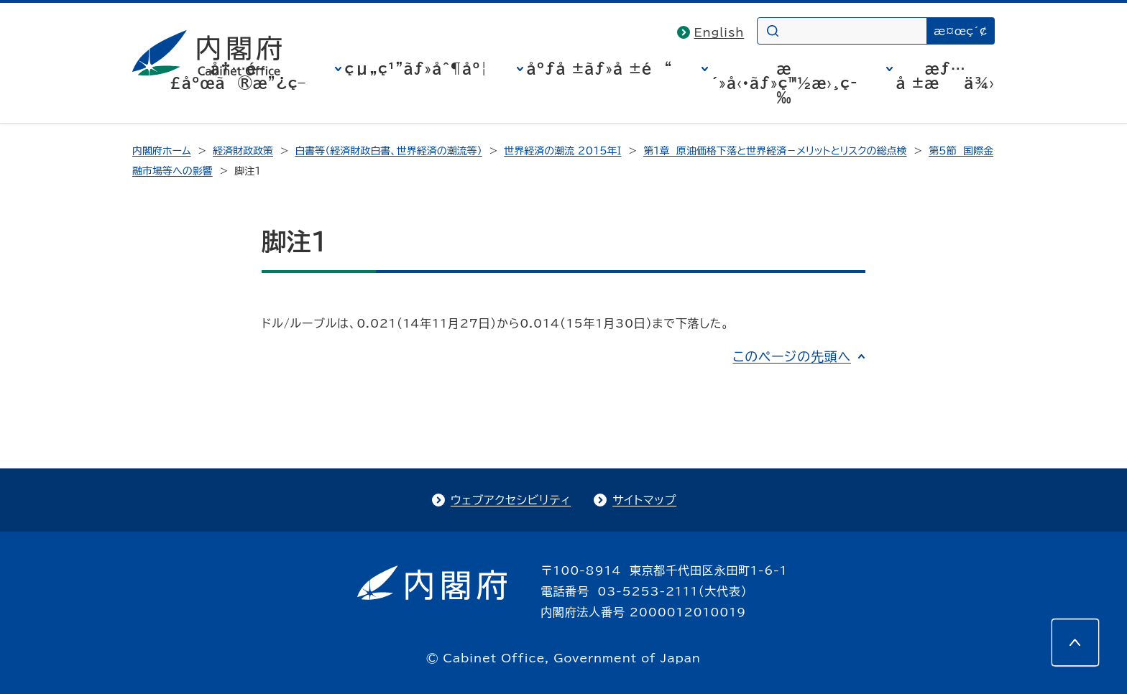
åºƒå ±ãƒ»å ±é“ (600, 68)
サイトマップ (644, 500)
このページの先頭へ (791, 356)
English (719, 32)
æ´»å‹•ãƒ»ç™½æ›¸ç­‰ (784, 82)
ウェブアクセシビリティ (511, 500)
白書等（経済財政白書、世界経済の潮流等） (388, 151)
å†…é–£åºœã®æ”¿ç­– (238, 75)
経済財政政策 (243, 151)
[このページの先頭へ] (1075, 642)
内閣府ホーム (161, 151)
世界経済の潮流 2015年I (562, 151)
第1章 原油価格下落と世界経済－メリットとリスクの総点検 (775, 151)
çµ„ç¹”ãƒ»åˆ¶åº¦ (416, 68)
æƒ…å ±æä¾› (945, 75)
